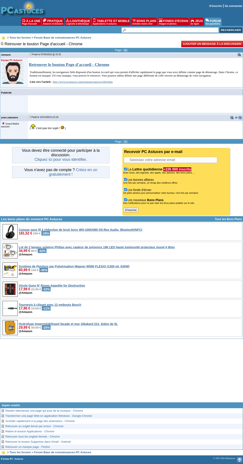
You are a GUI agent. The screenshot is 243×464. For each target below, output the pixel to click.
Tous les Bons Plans (228, 219)
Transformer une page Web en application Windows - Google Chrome (48, 415)
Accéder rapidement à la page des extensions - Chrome (40, 421)
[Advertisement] (121, 372)
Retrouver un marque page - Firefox (27, 446)
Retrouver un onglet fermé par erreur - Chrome (34, 426)
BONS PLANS (144, 22)
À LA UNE (31, 22)
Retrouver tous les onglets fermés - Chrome (32, 436)
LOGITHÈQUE (78, 22)
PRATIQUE (53, 22)
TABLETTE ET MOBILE (111, 22)
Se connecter (233, 6)
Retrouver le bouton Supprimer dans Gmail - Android (38, 441)
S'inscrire (215, 6)
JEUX (197, 22)
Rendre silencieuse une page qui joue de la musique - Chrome (44, 410)
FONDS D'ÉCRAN (173, 22)
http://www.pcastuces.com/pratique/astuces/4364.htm (83, 81)
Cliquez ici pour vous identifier (60, 159)
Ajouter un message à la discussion (212, 43)
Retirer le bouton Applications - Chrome (29, 431)
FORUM (213, 22)
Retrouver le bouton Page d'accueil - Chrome (69, 64)
